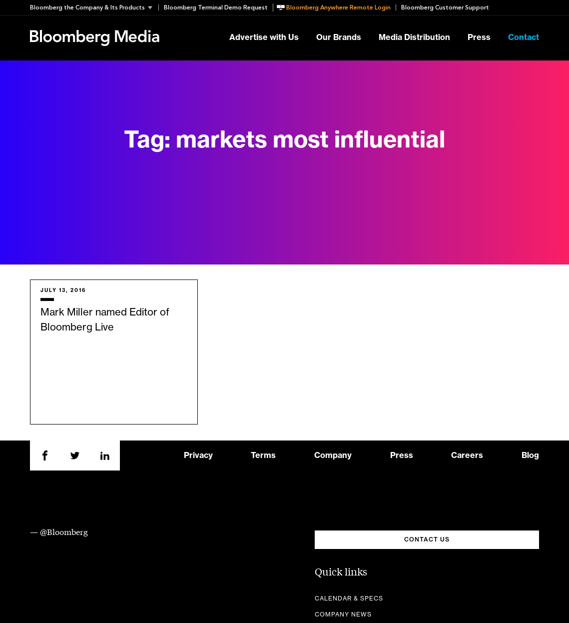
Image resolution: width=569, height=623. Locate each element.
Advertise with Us (264, 38)
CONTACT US (427, 539)
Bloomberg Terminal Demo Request (216, 7)
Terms (263, 456)
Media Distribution (414, 38)
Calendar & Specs (349, 599)
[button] (94, 7)
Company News (343, 615)
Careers (467, 456)
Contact (523, 38)
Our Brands (338, 38)
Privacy (198, 456)
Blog (530, 456)
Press (479, 38)
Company (333, 456)
